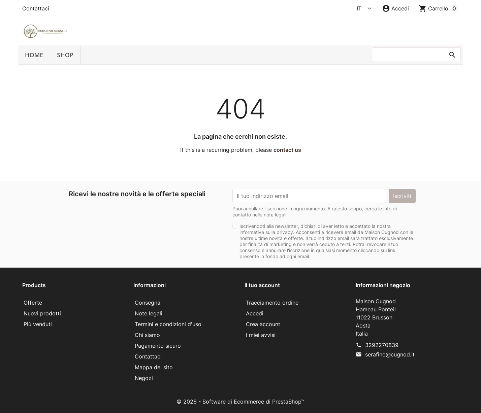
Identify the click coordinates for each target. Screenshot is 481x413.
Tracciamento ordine (272, 302)
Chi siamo (147, 335)
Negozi (144, 378)
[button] (395, 8)
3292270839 (381, 345)
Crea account (263, 324)
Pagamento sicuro (158, 345)
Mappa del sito (154, 367)
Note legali (148, 313)
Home (34, 55)
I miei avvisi (261, 335)
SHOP (65, 55)
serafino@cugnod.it (390, 354)
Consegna (147, 302)
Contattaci (35, 8)
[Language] (364, 8)
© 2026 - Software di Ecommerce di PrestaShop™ (240, 401)
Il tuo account (262, 285)
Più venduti (38, 324)
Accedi (254, 313)
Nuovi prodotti (42, 313)
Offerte (33, 302)
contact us (287, 149)
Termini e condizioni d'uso (168, 324)
